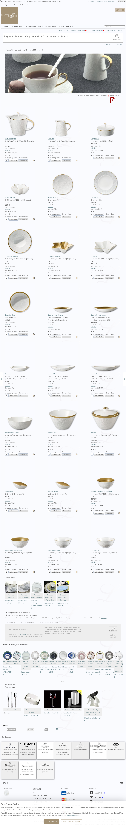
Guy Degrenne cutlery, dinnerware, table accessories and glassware (27, 768)
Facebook (98, 793)
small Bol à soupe (63, 534)
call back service (110, 1)
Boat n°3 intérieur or (106, 299)
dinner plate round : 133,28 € (99, 672)
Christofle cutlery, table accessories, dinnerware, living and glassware (27, 749)
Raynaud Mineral (11, 589)
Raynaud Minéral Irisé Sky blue (63, 591)
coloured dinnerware (115, 30)
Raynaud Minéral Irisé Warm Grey (50, 591)
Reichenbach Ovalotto (72, 658)
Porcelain (23, 634)
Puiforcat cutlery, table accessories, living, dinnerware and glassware (10, 749)
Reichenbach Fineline (7, 658)
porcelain (9, 5)
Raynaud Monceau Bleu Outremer (26, 660)
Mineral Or (25, 5)
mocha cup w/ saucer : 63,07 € (53, 669)
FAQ (34, 792)
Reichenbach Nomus (53, 658)
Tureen (106, 417)
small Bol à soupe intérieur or (106, 476)
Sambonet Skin (12, 700)
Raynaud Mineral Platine (37, 589)
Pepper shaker (63, 476)
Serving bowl (63, 417)
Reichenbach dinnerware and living (10, 767)
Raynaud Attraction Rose (81, 659)
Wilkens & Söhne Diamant (32, 701)
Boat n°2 (106, 358)
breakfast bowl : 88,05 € (44, 669)
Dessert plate (106, 182)
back (5, 783)
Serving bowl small (20, 417)
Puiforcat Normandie (72, 700)
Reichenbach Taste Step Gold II (100, 659)
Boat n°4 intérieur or (63, 299)
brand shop (108, 44)
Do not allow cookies (71, 822)
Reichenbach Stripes (16, 658)
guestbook (92, 1)
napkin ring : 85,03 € (31, 715)
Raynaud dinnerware (80, 746)
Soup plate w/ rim (20, 240)
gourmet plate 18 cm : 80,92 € (109, 672)
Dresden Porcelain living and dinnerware (98, 747)
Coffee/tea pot (20, 123)
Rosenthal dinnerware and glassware (45, 767)
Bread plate (63, 182)
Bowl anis (106, 240)
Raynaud (17, 5)
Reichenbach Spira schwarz (109, 659)
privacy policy (72, 815)
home (2, 5)
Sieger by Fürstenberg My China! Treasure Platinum (118, 661)
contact (36, 789)
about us (100, 1)
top (121, 783)
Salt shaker (20, 476)
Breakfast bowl (20, 299)
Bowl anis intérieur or (63, 240)
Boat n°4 (20, 358)
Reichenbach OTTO (63, 658)
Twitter (97, 797)
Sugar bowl (106, 123)
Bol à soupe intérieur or (20, 534)
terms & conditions (42, 799)
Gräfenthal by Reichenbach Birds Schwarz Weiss (93, 703)
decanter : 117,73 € (51, 713)
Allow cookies (51, 822)
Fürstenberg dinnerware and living (45, 747)
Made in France (97, 30)
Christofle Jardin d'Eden (35, 659)
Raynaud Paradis (44, 658)
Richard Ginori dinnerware (116, 746)
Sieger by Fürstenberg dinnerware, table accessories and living (63, 749)
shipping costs (39, 795)
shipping (7, 150)
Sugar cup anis (20, 182)
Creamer (63, 123)
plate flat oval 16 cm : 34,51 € (72, 669)
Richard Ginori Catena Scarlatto (90, 660)
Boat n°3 (63, 358)
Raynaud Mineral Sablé (24, 589)
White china (63, 30)
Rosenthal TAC (52, 700)
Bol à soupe (106, 534)
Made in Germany (78, 30)
